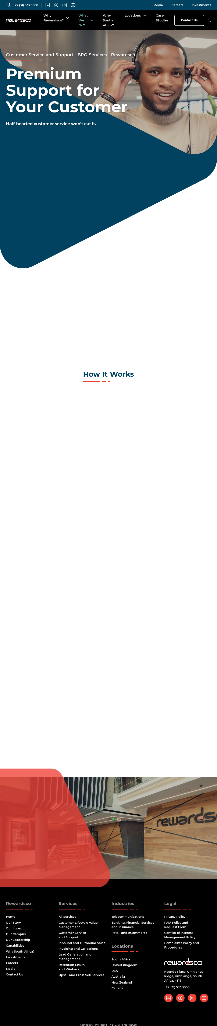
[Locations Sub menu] (144, 15)
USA (114, 972)
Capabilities (15, 947)
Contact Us (189, 20)
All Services (67, 918)
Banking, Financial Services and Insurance (132, 926)
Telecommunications (127, 918)
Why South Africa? (108, 20)
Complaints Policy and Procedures (181, 947)
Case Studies (162, 17)
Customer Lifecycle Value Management (78, 926)
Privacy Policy (174, 918)
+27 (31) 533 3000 (176, 989)
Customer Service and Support (72, 936)
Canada (117, 990)
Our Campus (16, 935)
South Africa (121, 961)
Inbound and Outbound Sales (82, 944)
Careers (177, 5)
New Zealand (121, 984)
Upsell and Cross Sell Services (81, 976)
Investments (201, 5)
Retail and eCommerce (129, 934)
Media (158, 5)
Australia (118, 978)
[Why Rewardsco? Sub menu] (67, 18)
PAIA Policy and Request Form (176, 926)
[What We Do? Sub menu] (91, 20)
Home (10, 918)
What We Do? (83, 20)
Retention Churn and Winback (72, 968)
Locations (133, 15)
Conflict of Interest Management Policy (179, 936)
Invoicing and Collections (78, 950)
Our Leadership (18, 941)
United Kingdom (124, 966)
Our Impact (15, 930)
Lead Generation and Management (75, 958)
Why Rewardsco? (53, 17)
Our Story (13, 924)
